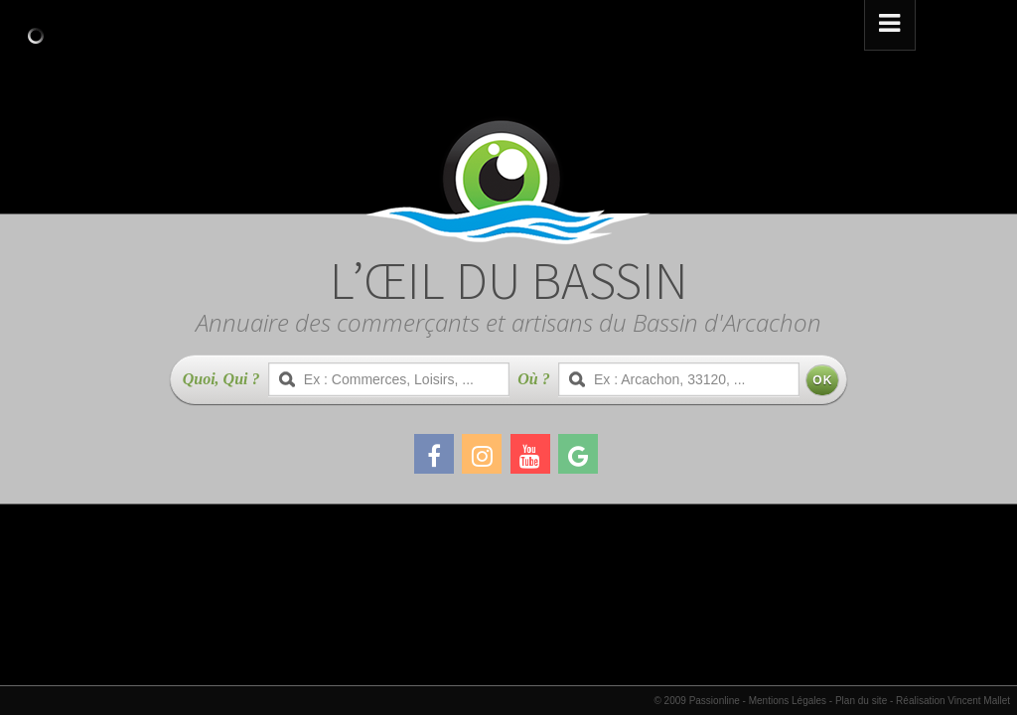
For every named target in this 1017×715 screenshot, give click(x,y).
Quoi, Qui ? (221, 378)
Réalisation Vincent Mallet (953, 700)
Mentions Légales (787, 700)
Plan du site (861, 700)
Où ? (533, 378)
